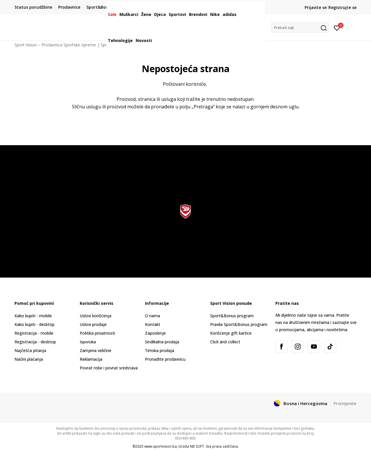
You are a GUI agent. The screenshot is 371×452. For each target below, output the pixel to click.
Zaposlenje (155, 333)
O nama (152, 315)
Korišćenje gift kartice (231, 333)
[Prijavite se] (337, 27)
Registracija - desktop (35, 342)
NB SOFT (197, 446)
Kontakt (152, 324)
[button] (300, 28)
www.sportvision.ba (160, 446)
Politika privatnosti (97, 333)
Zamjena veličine (95, 350)
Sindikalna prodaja (162, 342)
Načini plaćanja (28, 359)
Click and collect (225, 342)
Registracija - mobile (33, 333)
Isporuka (88, 342)
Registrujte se (342, 7)
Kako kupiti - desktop (34, 324)
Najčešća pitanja (30, 350)
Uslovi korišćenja (95, 315)
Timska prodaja (159, 350)
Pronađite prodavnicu (165, 359)
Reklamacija (91, 359)
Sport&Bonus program (232, 315)
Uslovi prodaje (93, 324)
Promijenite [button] (345, 403)
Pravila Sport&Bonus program (238, 324)
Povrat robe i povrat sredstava (109, 368)
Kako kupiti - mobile (33, 315)
